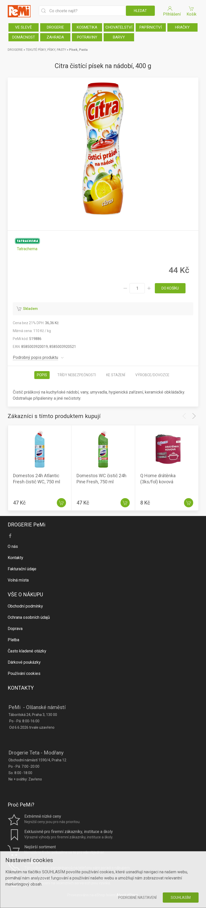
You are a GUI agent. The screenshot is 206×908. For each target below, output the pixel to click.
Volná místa (18, 580)
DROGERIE (55, 27)
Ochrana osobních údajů (29, 617)
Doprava (15, 628)
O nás (13, 546)
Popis (42, 375)
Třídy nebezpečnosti (76, 375)
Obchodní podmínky (25, 606)
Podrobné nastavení (137, 898)
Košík (191, 11)
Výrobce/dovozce (152, 375)
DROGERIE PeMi (26, 525)
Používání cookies (24, 673)
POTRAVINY (87, 37)
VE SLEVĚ (23, 27)
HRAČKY (182, 27)
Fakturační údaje (22, 568)
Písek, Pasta (78, 50)
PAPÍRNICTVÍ (150, 27)
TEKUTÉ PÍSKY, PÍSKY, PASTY (46, 50)
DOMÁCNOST (23, 37)
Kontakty (15, 557)
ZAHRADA (55, 37)
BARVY (119, 37)
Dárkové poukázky (24, 662)
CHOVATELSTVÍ (118, 27)
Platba (13, 639)
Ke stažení (115, 375)
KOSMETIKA (87, 27)
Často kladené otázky (27, 651)
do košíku (170, 288)
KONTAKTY (21, 688)
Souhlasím (181, 898)
